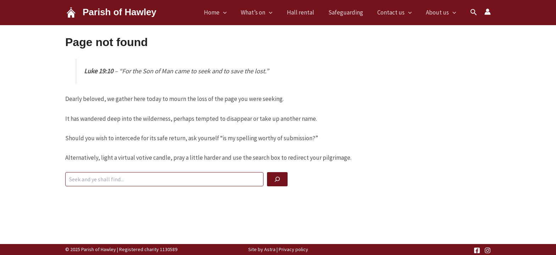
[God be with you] (277, 179)
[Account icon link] (487, 11)
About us (441, 12)
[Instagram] (487, 250)
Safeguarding (345, 12)
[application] (223, 12)
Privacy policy (293, 249)
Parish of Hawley (119, 12)
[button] (473, 12)
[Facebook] (477, 250)
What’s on (256, 12)
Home (215, 12)
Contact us (394, 12)
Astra (270, 249)
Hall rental (300, 12)
